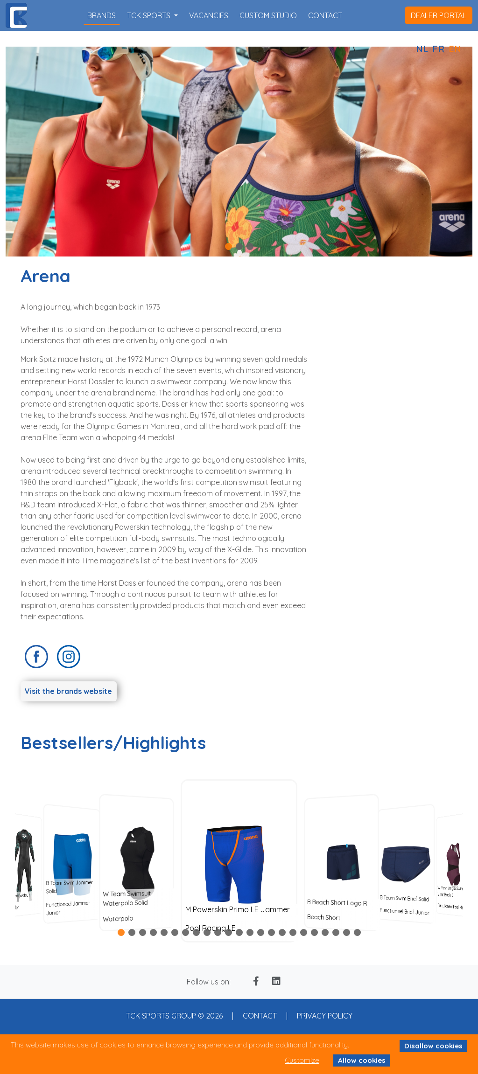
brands (101, 15)
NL (422, 49)
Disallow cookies (433, 1045)
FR (438, 49)
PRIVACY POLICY (324, 1015)
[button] (228, 246)
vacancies (208, 15)
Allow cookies (362, 1060)
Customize (302, 1060)
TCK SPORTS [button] (149, 15)
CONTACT (260, 1015)
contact (325, 15)
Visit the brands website (68, 691)
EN (455, 49)
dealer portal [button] (438, 15)
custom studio (268, 15)
